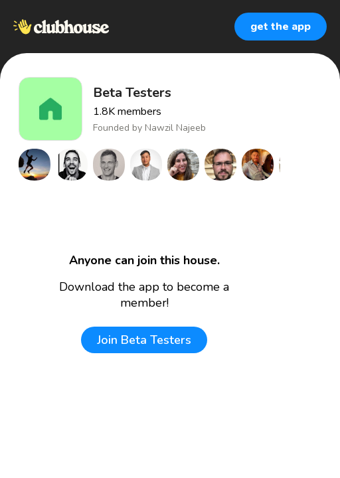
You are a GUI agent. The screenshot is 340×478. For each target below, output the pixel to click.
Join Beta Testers (144, 340)
